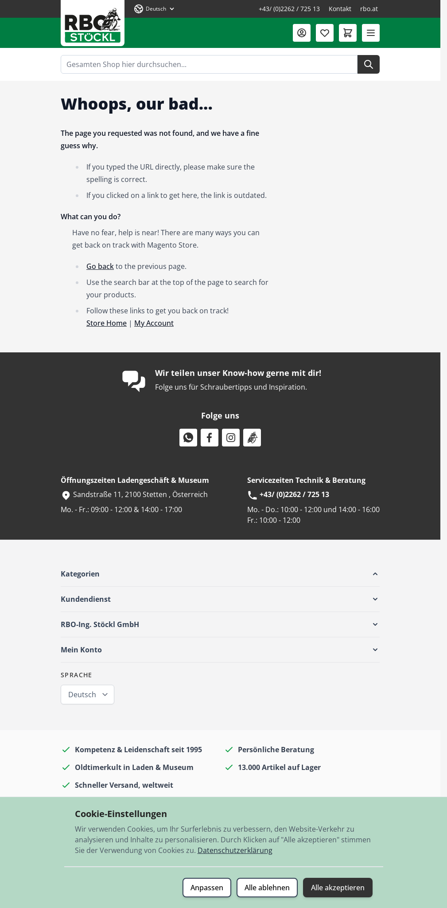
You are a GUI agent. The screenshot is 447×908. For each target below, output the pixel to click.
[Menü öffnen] (371, 33)
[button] (220, 573)
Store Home (106, 323)
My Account (154, 323)
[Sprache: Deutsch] (155, 9)
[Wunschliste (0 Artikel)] (325, 33)
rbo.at (369, 8)
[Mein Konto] (302, 33)
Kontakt (340, 8)
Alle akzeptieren (338, 887)
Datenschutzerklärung (235, 850)
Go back (100, 266)
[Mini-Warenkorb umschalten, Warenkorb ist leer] (348, 33)
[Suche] (369, 64)
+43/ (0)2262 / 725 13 (289, 8)
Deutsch (82, 694)
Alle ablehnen (267, 887)
